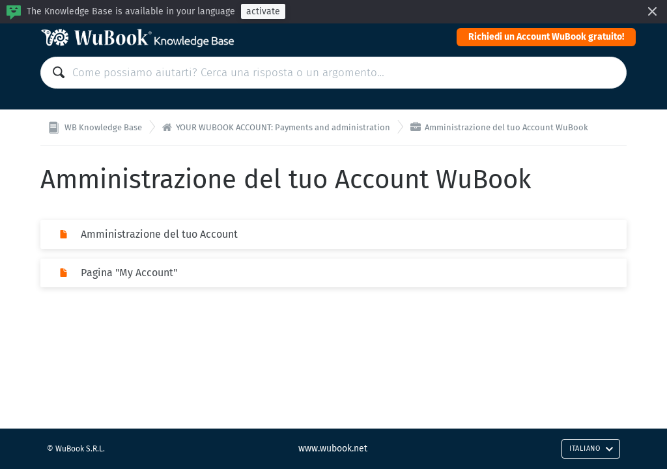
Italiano (591, 448)
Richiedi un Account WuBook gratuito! (546, 36)
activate (263, 11)
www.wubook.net (332, 448)
